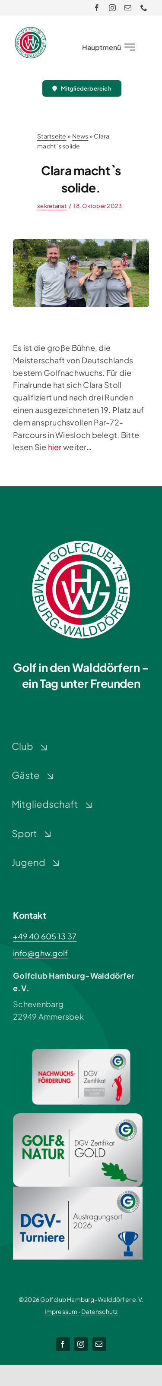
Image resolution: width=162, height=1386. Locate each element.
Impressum (61, 1311)
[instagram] (112, 7)
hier (55, 447)
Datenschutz (99, 1311)
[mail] (127, 7)
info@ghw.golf (40, 953)
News (80, 136)
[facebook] (96, 7)
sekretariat (52, 205)
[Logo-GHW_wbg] (31, 30)
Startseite (52, 136)
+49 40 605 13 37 (44, 936)
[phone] (143, 7)
